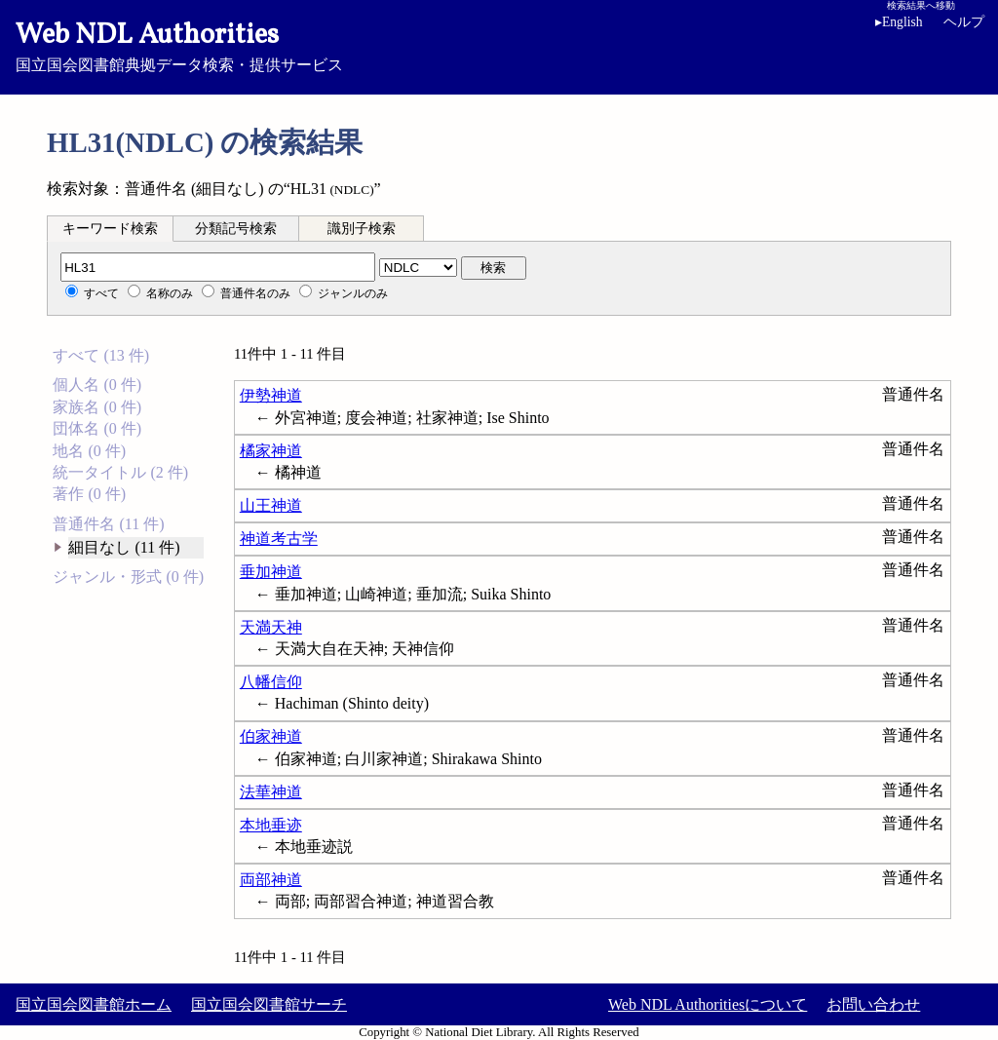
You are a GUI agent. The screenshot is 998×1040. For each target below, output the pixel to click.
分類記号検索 (236, 228)
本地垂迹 (271, 825)
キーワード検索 (110, 228)
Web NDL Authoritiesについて (707, 1004)
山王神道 (271, 505)
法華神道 (271, 792)
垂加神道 (271, 571)
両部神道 (271, 879)
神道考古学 (279, 538)
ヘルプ (963, 22)
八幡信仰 (271, 682)
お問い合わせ (873, 1004)
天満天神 (271, 627)
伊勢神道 (271, 395)
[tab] (110, 228)
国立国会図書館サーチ (269, 1004)
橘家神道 (271, 451)
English (899, 22)
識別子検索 (361, 228)
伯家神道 (271, 736)
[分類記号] (217, 267)
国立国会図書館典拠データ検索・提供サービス (499, 45)
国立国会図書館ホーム (94, 1004)
